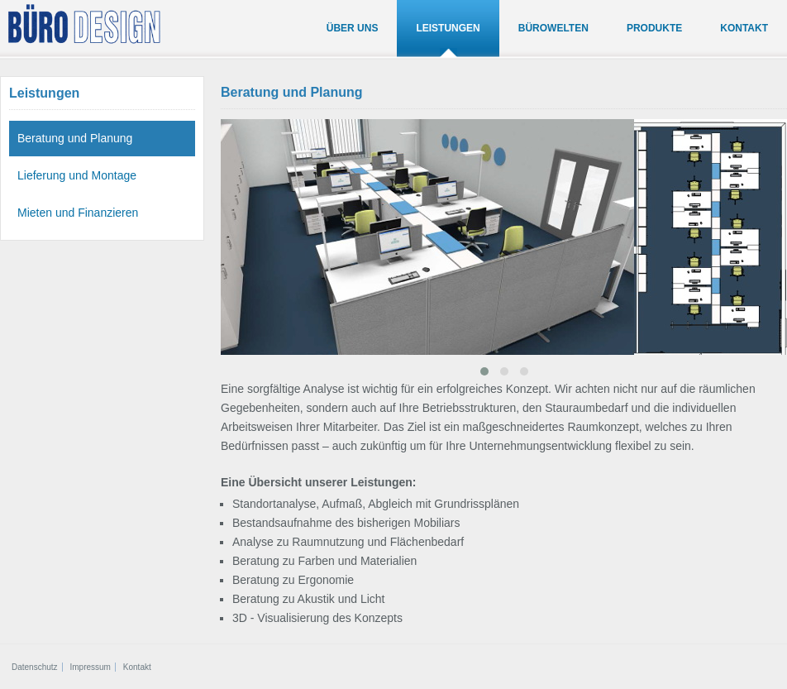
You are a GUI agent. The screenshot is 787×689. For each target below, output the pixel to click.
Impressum (89, 667)
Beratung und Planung (74, 138)
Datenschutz (35, 667)
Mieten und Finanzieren (77, 212)
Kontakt (137, 667)
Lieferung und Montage (76, 175)
